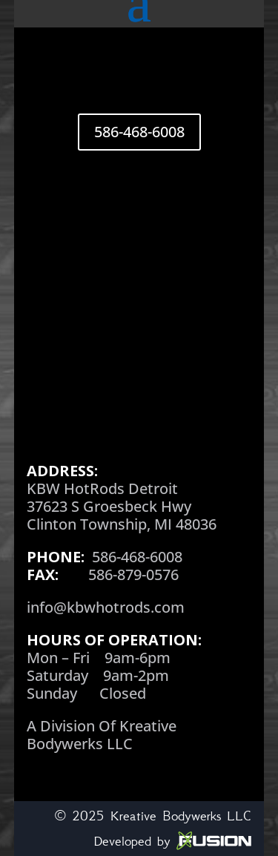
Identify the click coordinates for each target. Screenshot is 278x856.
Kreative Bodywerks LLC (180, 816)
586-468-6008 (139, 132)
